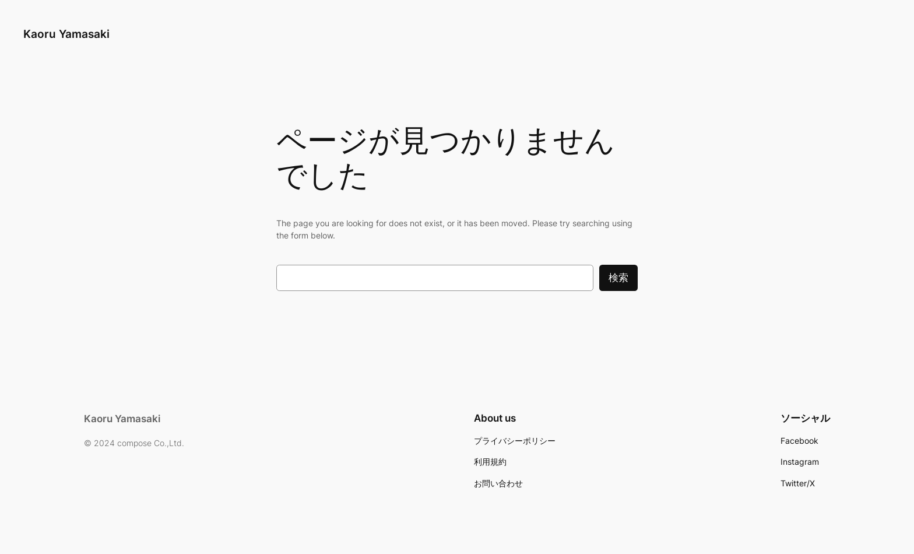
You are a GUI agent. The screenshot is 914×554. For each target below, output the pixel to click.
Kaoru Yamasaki (66, 34)
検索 (618, 277)
